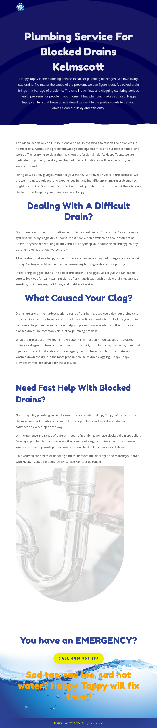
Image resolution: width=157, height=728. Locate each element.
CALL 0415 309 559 (78, 658)
